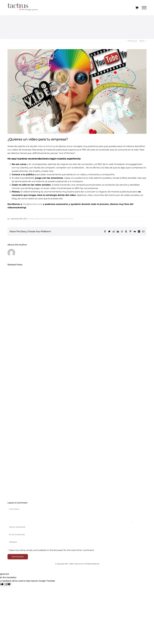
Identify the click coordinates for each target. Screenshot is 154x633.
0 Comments (68, 219)
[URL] (70, 542)
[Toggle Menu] (144, 7)
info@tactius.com (32, 204)
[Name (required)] (70, 527)
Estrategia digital (34, 219)
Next (141, 40)
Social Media (58, 219)
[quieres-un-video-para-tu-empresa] (77, 91)
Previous (132, 40)
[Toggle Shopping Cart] (136, 7)
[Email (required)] (70, 534)
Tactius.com (78, 564)
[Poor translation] (7, 584)
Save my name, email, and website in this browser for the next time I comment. (52, 550)
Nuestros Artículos (47, 219)
